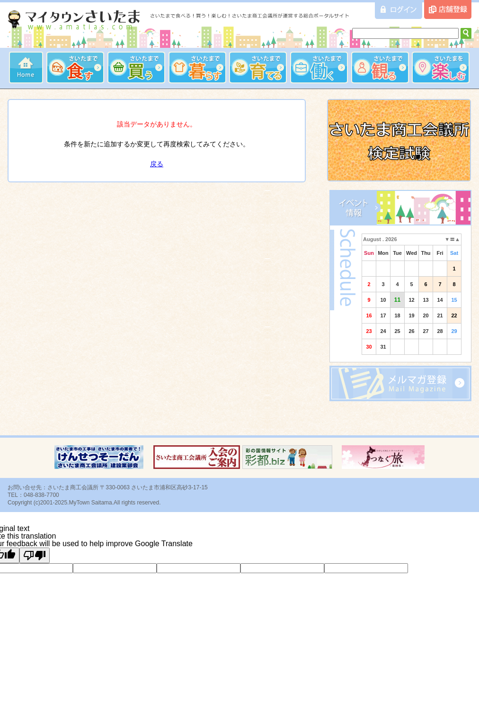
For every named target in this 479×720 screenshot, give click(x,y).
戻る (156, 164)
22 (454, 315)
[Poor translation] (34, 555)
